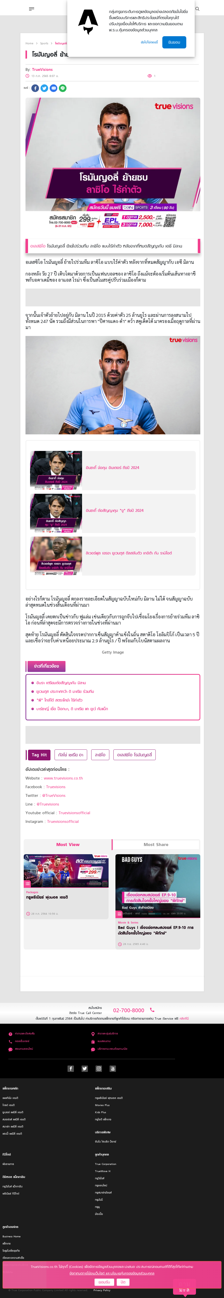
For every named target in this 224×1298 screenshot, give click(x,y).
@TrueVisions (53, 796)
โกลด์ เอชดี (9, 1105)
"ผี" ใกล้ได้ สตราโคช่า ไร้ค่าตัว (59, 700)
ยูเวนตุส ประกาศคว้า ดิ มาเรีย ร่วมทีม (65, 692)
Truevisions (55, 787)
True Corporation (105, 1164)
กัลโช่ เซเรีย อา (70, 754)
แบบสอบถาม (101, 1041)
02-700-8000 (134, 1010)
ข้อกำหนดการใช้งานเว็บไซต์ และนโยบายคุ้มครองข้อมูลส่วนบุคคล (112, 1273)
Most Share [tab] (156, 844)
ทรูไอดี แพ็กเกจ (103, 1119)
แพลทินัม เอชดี (10, 1098)
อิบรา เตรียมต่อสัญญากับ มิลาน (61, 683)
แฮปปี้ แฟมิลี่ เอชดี (12, 1134)
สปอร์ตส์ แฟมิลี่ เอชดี (14, 1119)
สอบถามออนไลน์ (20, 1049)
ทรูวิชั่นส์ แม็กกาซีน (12, 1186)
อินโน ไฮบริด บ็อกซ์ (105, 1141)
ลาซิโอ (100, 754)
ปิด (123, 1282)
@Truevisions (48, 804)
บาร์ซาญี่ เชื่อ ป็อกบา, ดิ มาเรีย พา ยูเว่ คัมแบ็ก (72, 709)
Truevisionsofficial (74, 813)
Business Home (12, 1236)
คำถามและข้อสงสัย (21, 1033)
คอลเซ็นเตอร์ (18, 1041)
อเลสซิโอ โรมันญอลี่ (134, 754)
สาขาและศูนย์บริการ (104, 1033)
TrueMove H (102, 1171)
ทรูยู (97, 1207)
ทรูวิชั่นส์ (99, 1178)
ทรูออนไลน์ (101, 1185)
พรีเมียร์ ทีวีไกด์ (11, 1193)
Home (29, 43)
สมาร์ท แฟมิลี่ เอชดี (13, 1126)
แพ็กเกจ (7, 1243)
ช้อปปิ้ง (99, 1214)
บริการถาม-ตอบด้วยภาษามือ (109, 1049)
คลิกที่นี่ (184, 1018)
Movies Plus (102, 1105)
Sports (44, 43)
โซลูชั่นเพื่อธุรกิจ (11, 1251)
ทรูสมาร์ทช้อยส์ (103, 1192)
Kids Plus (100, 1112)
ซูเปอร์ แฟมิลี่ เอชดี (13, 1112)
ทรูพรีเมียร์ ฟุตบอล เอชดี (109, 1098)
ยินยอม (174, 42)
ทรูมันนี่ (99, 1200)
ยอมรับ (104, 1282)
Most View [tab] (68, 844)
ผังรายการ (8, 1164)
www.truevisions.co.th (63, 778)
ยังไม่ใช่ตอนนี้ (149, 42)
